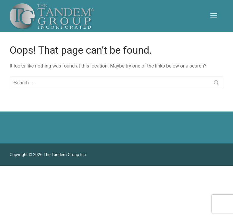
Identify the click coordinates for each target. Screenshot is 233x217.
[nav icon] (213, 16)
